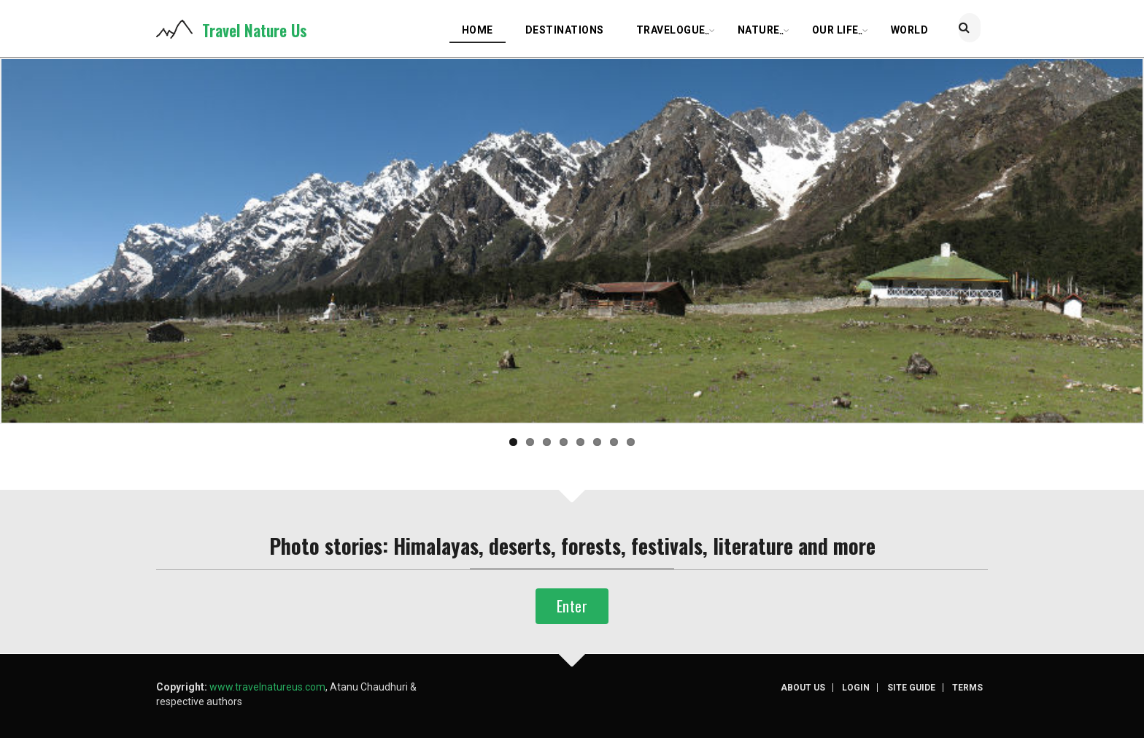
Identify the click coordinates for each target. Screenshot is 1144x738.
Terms (972, 687)
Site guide (917, 687)
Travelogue (673, 32)
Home (477, 30)
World (910, 30)
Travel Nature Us (254, 30)
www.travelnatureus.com (267, 687)
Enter (572, 606)
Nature (761, 32)
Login (863, 687)
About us (811, 687)
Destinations (564, 30)
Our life (838, 32)
